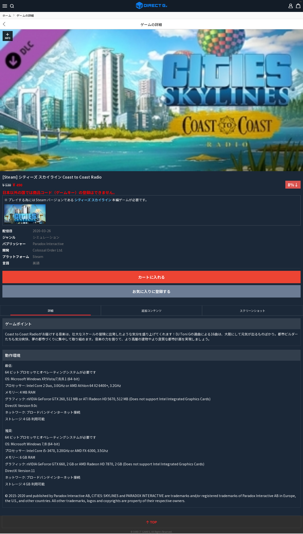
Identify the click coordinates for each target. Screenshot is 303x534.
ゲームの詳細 (151, 24)
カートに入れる (151, 277)
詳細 (50, 310)
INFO (8, 36)
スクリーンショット (252, 310)
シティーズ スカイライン (92, 199)
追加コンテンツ (151, 310)
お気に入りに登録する (151, 291)
